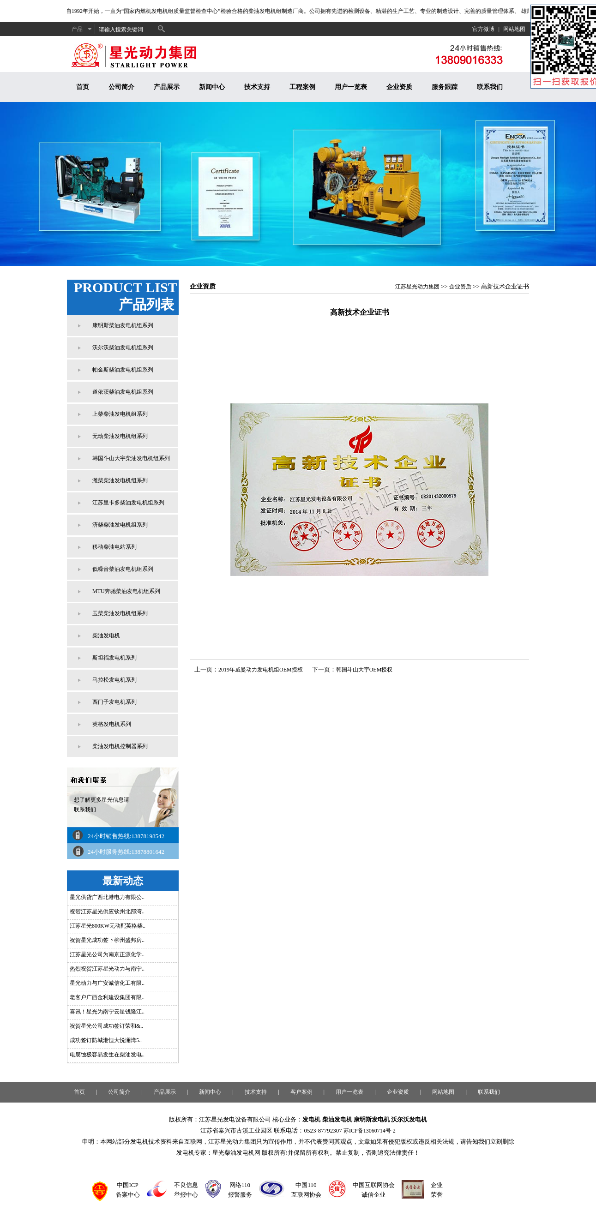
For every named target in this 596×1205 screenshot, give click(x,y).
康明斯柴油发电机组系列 (122, 325)
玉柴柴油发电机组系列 (120, 613)
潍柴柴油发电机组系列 (120, 480)
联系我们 (490, 87)
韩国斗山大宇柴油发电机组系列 (131, 458)
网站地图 (514, 29)
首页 (82, 87)
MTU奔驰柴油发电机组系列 (126, 591)
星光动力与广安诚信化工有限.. (107, 983)
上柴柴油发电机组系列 (120, 414)
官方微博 (483, 29)
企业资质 (399, 87)
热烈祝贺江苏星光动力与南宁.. (107, 968)
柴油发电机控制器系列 (120, 746)
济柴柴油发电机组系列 (120, 525)
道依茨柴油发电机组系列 (122, 392)
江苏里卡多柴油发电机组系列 (128, 502)
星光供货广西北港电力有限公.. (107, 897)
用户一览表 (351, 87)
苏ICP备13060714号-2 (369, 1130)
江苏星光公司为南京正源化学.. (107, 954)
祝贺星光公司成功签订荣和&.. (106, 1026)
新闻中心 (212, 87)
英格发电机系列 (111, 724)
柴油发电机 (106, 635)
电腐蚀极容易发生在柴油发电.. (107, 1054)
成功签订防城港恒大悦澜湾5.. (106, 1040)
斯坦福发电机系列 (114, 657)
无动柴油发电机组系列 (120, 436)
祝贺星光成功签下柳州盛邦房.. (107, 940)
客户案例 (301, 1092)
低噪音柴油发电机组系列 (122, 569)
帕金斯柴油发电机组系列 (122, 369)
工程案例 (302, 87)
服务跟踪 (445, 87)
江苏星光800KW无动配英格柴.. (107, 926)
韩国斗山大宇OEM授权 (364, 669)
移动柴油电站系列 (114, 547)
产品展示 (167, 87)
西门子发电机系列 (114, 702)
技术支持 (257, 87)
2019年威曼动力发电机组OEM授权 (260, 669)
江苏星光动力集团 (417, 286)
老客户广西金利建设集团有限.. (107, 997)
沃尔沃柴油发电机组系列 (122, 347)
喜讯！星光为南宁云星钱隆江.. (107, 1011)
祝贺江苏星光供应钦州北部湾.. (107, 911)
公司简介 (121, 87)
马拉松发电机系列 (114, 680)
